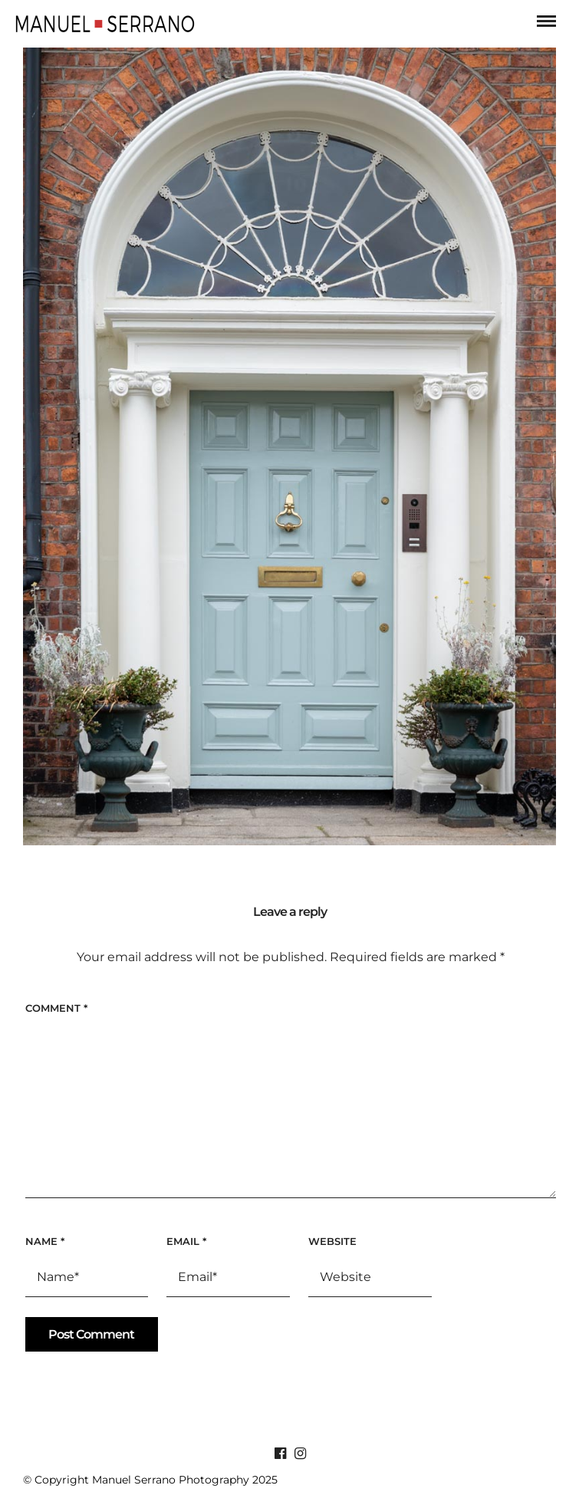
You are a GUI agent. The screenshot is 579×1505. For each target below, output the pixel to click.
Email (186, 1241)
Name (44, 1241)
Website (332, 1241)
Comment (56, 1008)
